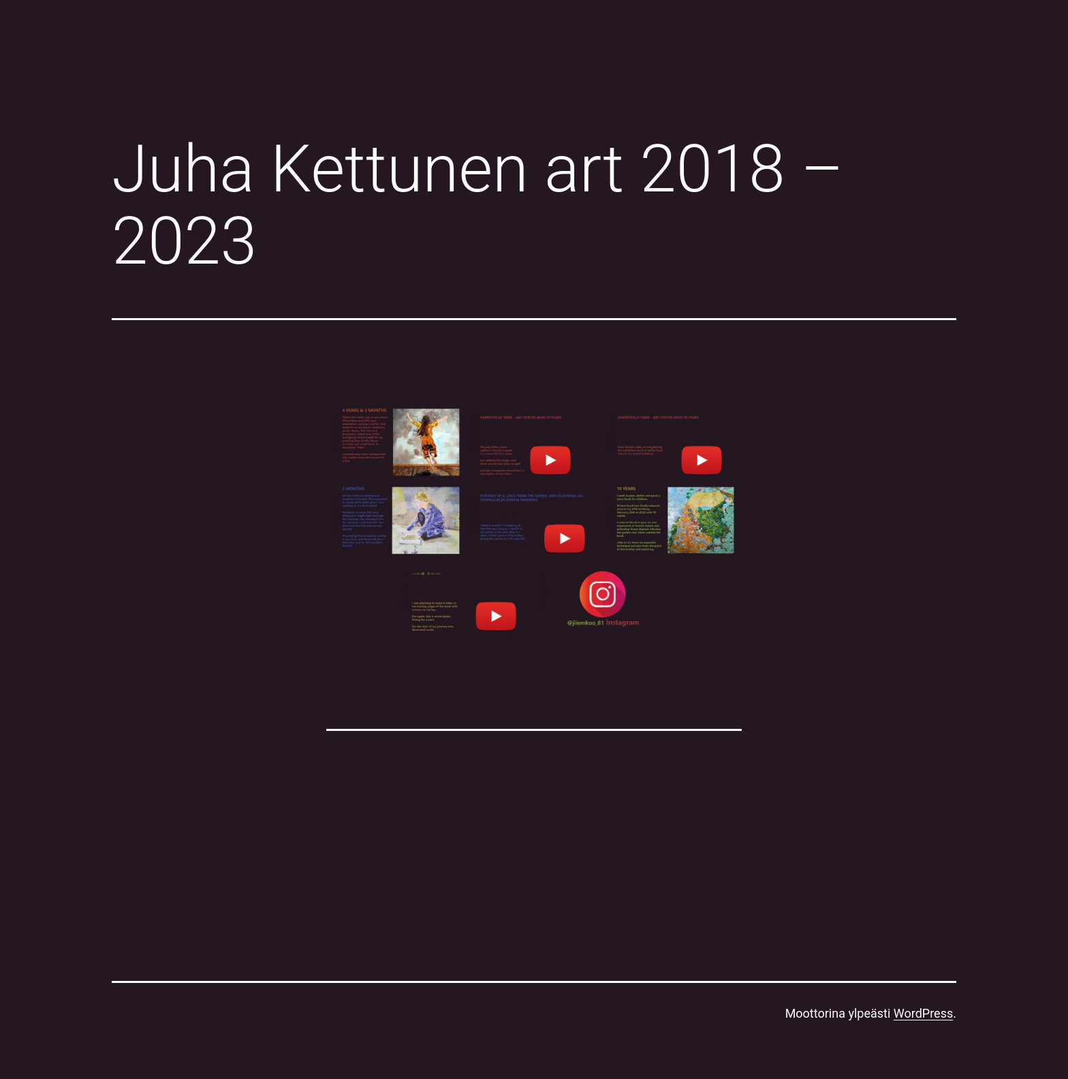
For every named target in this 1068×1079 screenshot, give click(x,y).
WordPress (923, 1013)
